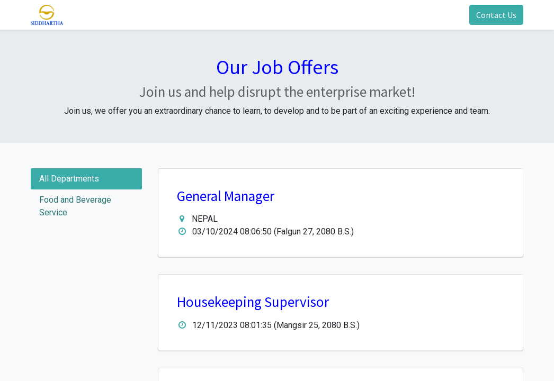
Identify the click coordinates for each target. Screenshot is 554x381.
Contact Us (496, 15)
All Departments (69, 179)
